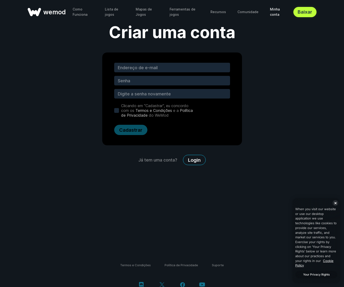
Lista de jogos (111, 11)
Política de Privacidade (181, 265)
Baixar (305, 12)
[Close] (335, 203)
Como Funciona (80, 11)
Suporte (218, 265)
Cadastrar (130, 130)
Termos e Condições (153, 110)
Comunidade (247, 12)
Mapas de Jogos (144, 11)
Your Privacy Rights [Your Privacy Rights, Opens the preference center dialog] (316, 274)
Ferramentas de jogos (182, 11)
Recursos (218, 12)
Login (194, 160)
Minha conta (275, 11)
